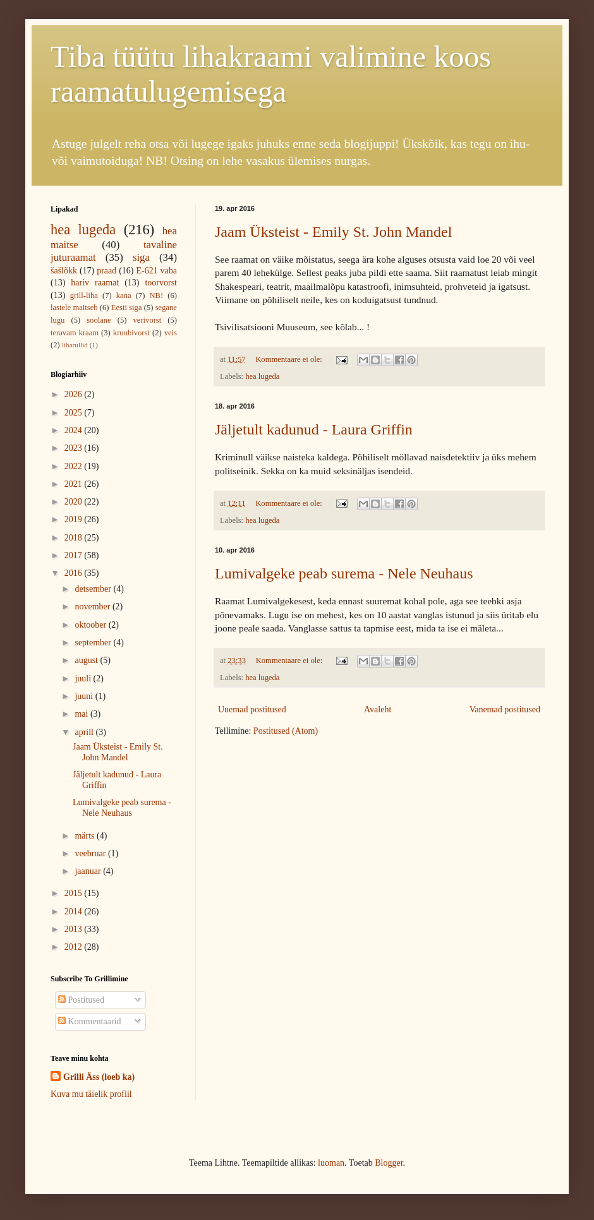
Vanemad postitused (505, 709)
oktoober (91, 625)
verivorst (147, 320)
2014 (74, 911)
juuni (85, 696)
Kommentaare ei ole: (289, 359)
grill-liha (84, 295)
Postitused (81, 1000)
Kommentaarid (89, 1021)
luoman (331, 1163)
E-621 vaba (156, 270)
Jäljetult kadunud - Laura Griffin (314, 429)
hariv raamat (95, 282)
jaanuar (89, 871)
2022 (74, 466)
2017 (74, 555)
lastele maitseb (74, 307)
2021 (74, 484)
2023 (74, 448)
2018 (74, 537)
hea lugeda (262, 376)
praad (106, 270)
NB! (156, 295)
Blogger (389, 1163)
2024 (74, 430)
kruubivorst (131, 332)
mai (82, 714)
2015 (74, 893)
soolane (99, 320)
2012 (74, 947)
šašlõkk (64, 270)
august (87, 660)
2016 (74, 573)
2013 (74, 929)
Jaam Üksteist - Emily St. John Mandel (333, 232)
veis (170, 332)
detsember (94, 589)
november (93, 606)
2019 (74, 519)
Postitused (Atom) (285, 731)
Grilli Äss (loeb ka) (99, 1077)
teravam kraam (75, 332)
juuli (84, 678)
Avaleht (377, 709)
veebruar (91, 853)
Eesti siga (126, 307)
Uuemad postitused (252, 709)
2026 (74, 394)
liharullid (75, 345)
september (94, 642)
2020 (74, 501)
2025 (74, 412)
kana (123, 295)
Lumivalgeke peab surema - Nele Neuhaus (344, 573)
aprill (85, 732)
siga (141, 257)
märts (86, 835)
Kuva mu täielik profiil (91, 1094)
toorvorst (161, 282)
